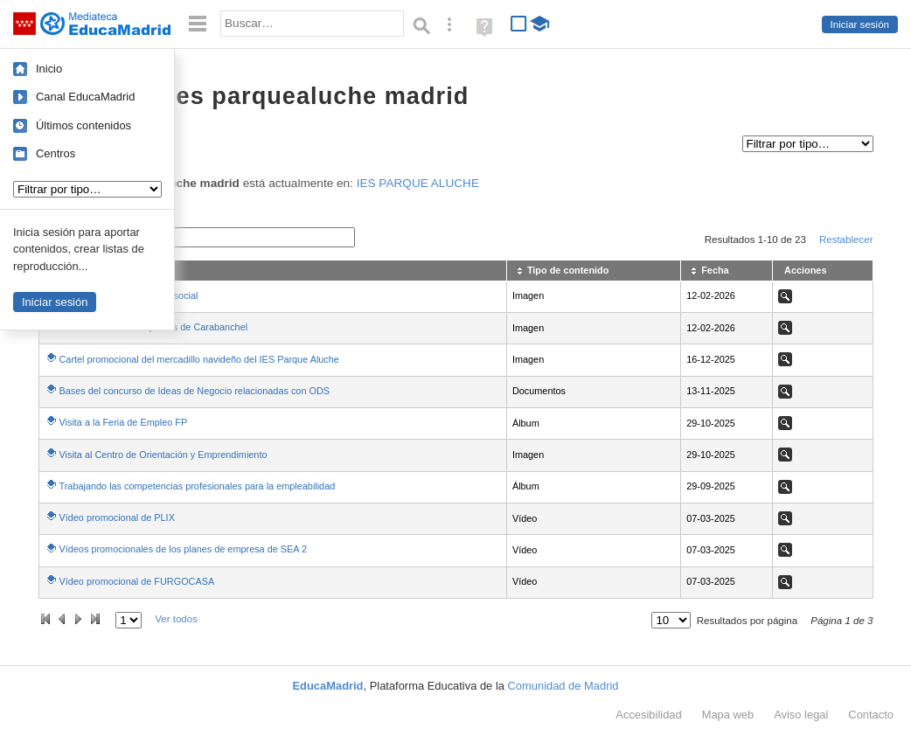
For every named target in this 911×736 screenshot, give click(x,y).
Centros (55, 153)
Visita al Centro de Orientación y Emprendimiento (163, 454)
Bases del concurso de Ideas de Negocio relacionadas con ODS (194, 390)
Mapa (728, 714)
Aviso (801, 714)
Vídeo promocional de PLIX (117, 517)
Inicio (49, 68)
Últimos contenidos (83, 125)
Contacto (871, 714)
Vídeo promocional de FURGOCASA (137, 581)
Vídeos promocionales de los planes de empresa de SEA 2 (183, 549)
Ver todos (176, 619)
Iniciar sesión (860, 24)
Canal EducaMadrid (85, 96)
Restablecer (846, 239)
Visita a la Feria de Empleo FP (123, 422)
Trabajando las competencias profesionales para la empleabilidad (197, 486)
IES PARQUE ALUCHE (418, 183)
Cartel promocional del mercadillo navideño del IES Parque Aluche (199, 359)
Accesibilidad (648, 714)
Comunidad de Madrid (563, 685)
